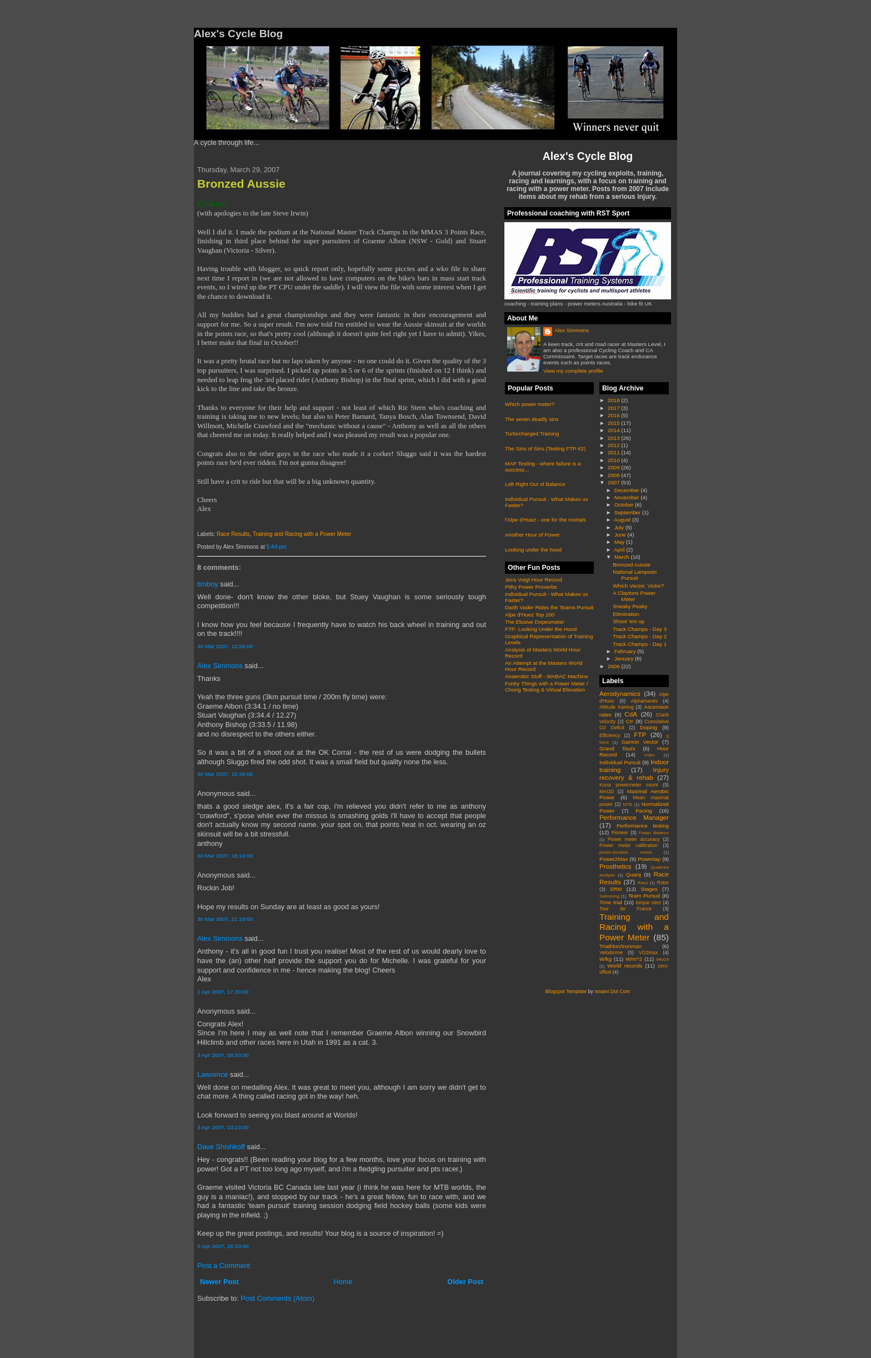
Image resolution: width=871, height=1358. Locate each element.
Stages (648, 889)
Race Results (233, 534)
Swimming (609, 896)
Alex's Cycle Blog (588, 156)
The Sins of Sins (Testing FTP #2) (545, 448)
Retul (643, 882)
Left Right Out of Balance (535, 484)
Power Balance (654, 832)
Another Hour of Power (532, 535)
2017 (614, 408)
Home (342, 1281)
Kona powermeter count (628, 785)
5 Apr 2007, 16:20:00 (223, 1246)
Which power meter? (529, 404)
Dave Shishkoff (221, 1146)
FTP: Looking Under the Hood (541, 629)
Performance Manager (634, 817)
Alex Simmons (220, 666)
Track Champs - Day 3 (640, 629)
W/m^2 (633, 959)
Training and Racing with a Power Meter (302, 534)
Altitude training (616, 707)
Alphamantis (644, 701)
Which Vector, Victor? (638, 586)
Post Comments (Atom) (277, 1298)
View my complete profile (573, 371)
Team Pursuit (644, 896)
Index (649, 755)
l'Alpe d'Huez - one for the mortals (545, 520)
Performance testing (643, 826)
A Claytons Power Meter (634, 596)
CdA (630, 714)
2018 (614, 400)
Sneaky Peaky (630, 606)
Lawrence (212, 1074)
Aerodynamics (619, 693)
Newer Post (219, 1281)
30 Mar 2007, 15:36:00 (225, 774)
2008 (614, 475)
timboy (207, 584)
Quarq (633, 874)
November (627, 497)
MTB (627, 804)
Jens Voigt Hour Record (533, 580)
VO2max (648, 952)
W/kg (605, 959)
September (628, 512)
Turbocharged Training (532, 433)
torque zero (647, 902)
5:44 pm (277, 547)
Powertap (649, 859)
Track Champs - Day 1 (640, 644)
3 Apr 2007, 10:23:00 (223, 1127)
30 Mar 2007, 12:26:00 (225, 646)
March (622, 557)
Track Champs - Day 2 (640, 636)
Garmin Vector (640, 742)
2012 (614, 445)
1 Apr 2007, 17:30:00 (223, 992)
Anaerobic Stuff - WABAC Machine (546, 676)
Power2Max (613, 859)
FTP (640, 734)
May (620, 542)
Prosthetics (615, 866)
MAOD (606, 791)
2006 (614, 666)
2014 (614, 430)
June (621, 535)
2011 (614, 452)
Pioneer (620, 832)
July (619, 527)
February (626, 651)
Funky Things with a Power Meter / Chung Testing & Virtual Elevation (546, 686)
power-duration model (625, 852)
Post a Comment (223, 1265)
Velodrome (611, 952)
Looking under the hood (533, 550)
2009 (614, 467)
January (624, 658)
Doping (648, 727)
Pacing (643, 811)
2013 (614, 438)
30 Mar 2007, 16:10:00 (225, 856)
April (620, 550)
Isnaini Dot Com (612, 991)
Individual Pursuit (619, 762)
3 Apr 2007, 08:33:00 (223, 1055)
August (623, 520)
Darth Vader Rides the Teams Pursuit (549, 607)
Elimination (626, 614)
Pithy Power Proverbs (531, 587)
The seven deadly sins (532, 419)
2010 (614, 460)
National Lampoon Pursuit (635, 575)
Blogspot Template (566, 991)
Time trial (610, 902)
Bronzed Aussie (241, 183)
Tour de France (625, 908)
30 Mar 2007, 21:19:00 (225, 919)
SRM (616, 889)
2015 (614, 423)
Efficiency (609, 735)
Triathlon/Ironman (620, 946)
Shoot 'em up (628, 621)
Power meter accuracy (634, 839)
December (627, 490)
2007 (614, 482)
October (624, 505)
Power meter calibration (628, 845)
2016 (614, 415)
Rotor (663, 882)
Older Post (465, 1281)
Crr (630, 721)
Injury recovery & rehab (634, 773)
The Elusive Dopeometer (534, 622)
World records (624, 966)
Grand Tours (617, 748)
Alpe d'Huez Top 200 (529, 615)
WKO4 (662, 959)
